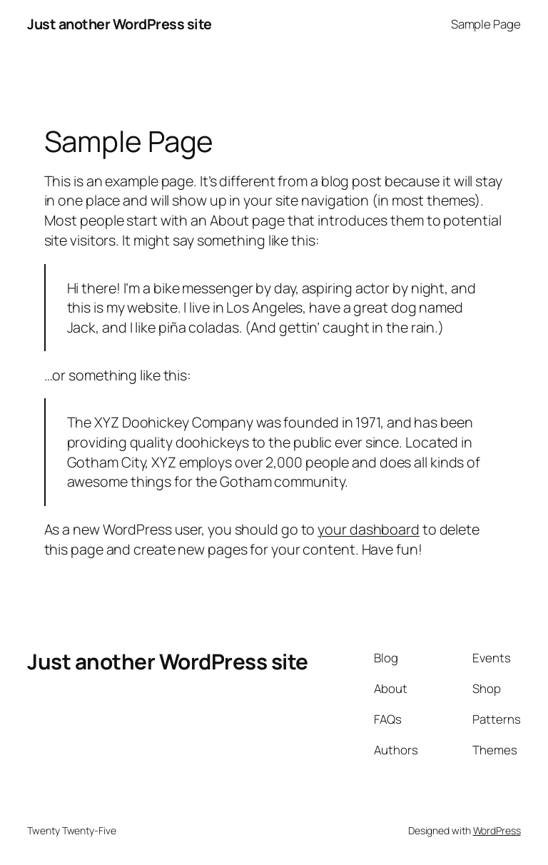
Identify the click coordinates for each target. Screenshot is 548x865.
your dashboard (369, 529)
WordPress (497, 830)
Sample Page (486, 24)
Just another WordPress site (119, 24)
